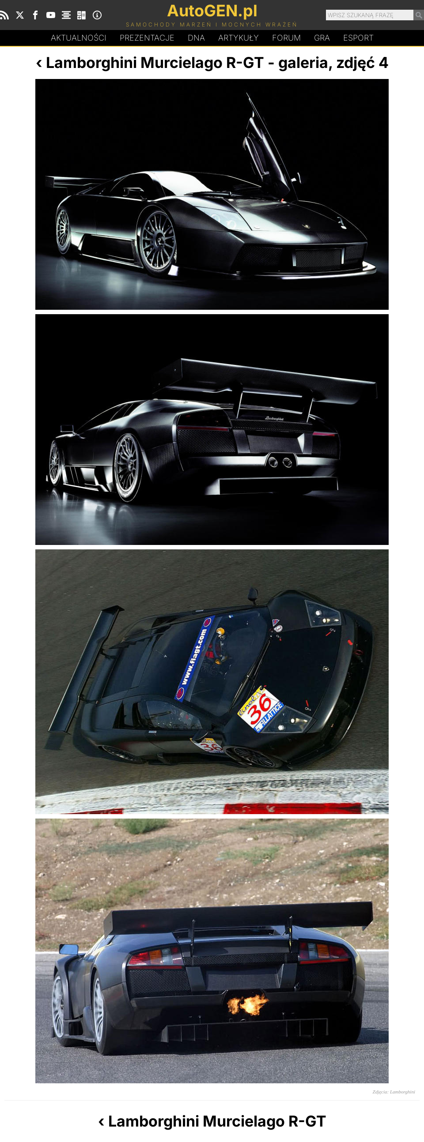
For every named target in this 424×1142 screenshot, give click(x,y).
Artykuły (238, 37)
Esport (358, 37)
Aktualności (78, 37)
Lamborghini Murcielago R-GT (155, 62)
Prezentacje (147, 37)
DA (196, 38)
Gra (322, 37)
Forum (286, 37)
